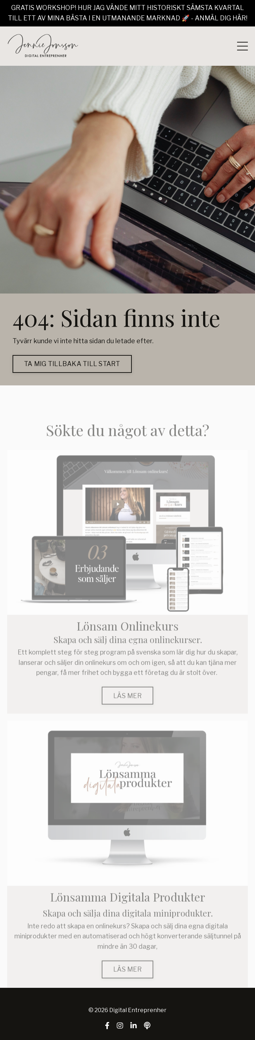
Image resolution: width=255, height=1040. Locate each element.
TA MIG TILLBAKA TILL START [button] (72, 364)
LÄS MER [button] (127, 706)
